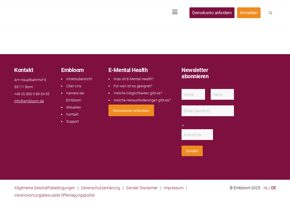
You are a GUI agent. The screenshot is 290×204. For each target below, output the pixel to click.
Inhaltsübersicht (79, 79)
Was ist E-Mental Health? (134, 79)
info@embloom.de (29, 101)
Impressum (174, 188)
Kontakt (72, 114)
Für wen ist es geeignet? (133, 86)
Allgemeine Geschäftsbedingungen (44, 188)
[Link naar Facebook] (17, 112)
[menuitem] (177, 12)
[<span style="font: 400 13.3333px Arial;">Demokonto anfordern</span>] (131, 110)
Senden (192, 151)
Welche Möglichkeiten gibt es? (138, 93)
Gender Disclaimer (142, 188)
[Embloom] (51, 12)
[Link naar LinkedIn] (22, 112)
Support (72, 121)
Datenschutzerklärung (100, 188)
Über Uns (73, 86)
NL (266, 188)
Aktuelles (73, 107)
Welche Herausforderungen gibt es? (142, 100)
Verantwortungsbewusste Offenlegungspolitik (54, 195)
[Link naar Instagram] (28, 112)
